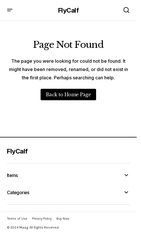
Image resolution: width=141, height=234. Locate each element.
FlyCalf (68, 10)
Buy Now (62, 219)
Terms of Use (17, 219)
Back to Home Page (68, 94)
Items (12, 175)
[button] (10, 10)
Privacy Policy (42, 219)
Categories (18, 192)
